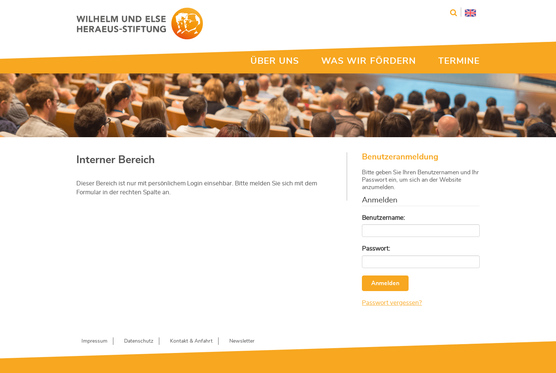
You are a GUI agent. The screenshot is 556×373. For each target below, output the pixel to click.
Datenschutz (138, 341)
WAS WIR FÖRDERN (368, 61)
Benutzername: (383, 218)
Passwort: (376, 248)
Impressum (94, 341)
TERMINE (459, 61)
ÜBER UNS (274, 61)
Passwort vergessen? (392, 303)
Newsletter (241, 341)
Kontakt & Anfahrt (191, 341)
